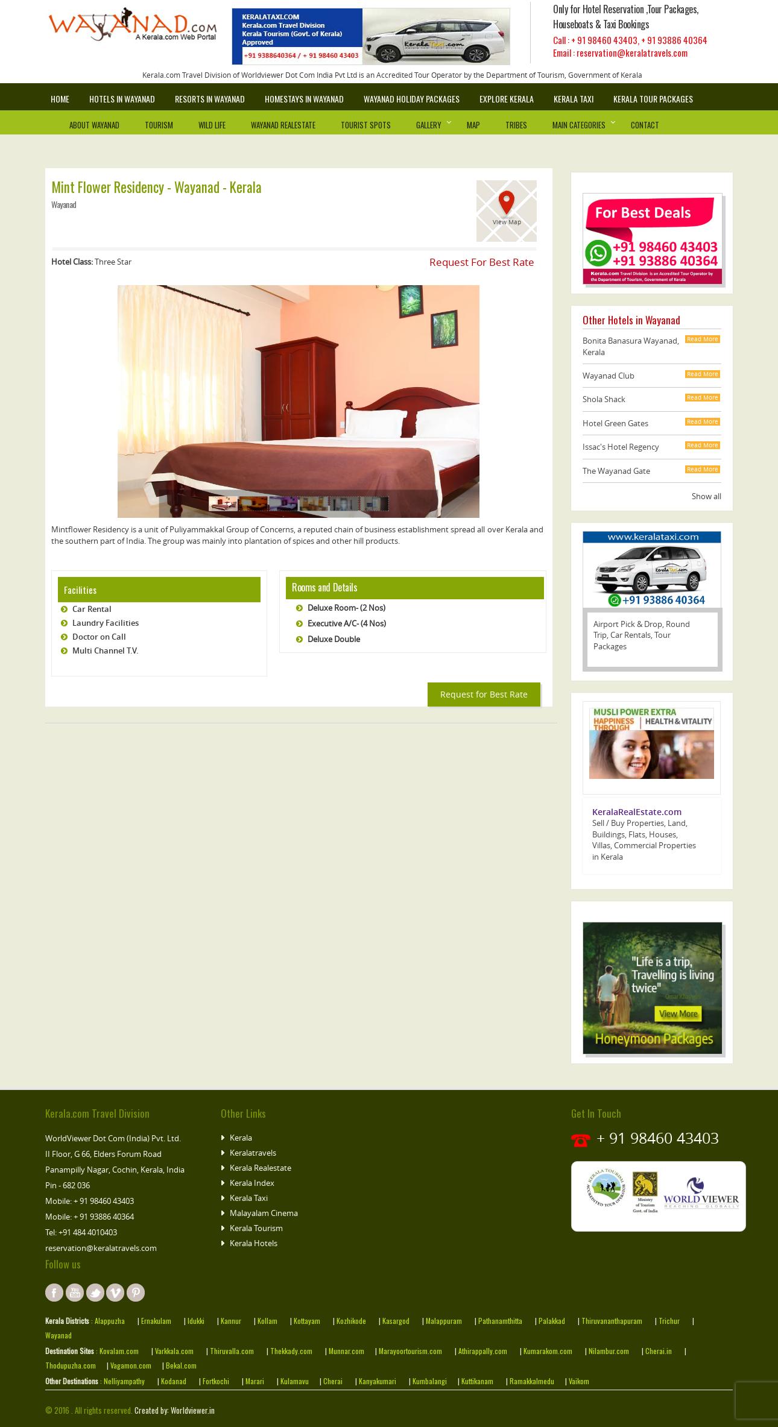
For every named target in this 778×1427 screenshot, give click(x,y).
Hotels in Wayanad (122, 98)
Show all (706, 496)
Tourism (159, 125)
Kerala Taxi (573, 98)
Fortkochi (217, 1381)
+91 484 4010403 (88, 1232)
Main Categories (579, 125)
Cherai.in (658, 1351)
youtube (75, 1293)
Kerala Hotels (253, 1243)
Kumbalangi (429, 1381)
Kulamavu (294, 1381)
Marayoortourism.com (411, 1351)
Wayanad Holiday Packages (412, 98)
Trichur (669, 1320)
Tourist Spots (366, 125)
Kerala (241, 1137)
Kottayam (308, 1320)
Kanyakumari (377, 1381)
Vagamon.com (130, 1365)
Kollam (268, 1320)
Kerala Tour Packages (653, 98)
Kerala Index (252, 1182)
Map (473, 125)
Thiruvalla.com (233, 1351)
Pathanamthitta (501, 1320)
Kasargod (396, 1320)
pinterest (136, 1293)
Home (60, 98)
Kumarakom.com (547, 1351)
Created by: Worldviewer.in (174, 1410)
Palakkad (552, 1320)
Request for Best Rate (484, 694)
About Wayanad (94, 125)
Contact (645, 125)
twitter (95, 1293)
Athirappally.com (482, 1351)
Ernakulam (157, 1320)
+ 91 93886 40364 (674, 39)
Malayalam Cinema (264, 1213)
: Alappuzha (107, 1320)
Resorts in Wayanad (210, 98)
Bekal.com (180, 1365)
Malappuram (443, 1320)
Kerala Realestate (260, 1167)
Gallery (428, 125)
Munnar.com (346, 1351)
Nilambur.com (610, 1351)
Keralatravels (253, 1152)
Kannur (230, 1320)
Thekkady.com (290, 1351)
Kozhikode (351, 1320)
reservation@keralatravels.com (101, 1248)
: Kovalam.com (116, 1351)
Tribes (516, 125)
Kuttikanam (476, 1381)
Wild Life (212, 125)
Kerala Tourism (256, 1228)
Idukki (197, 1320)
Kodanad (174, 1381)
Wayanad (58, 1335)
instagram (115, 1293)
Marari (254, 1381)
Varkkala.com (175, 1351)
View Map (507, 222)
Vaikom (578, 1381)
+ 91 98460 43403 (604, 39)
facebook (54, 1293)
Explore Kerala (506, 98)
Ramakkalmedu (532, 1381)
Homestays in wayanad (304, 98)
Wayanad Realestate (283, 125)
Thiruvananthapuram (611, 1320)
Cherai (333, 1381)
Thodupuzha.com (70, 1365)
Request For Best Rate (481, 262)
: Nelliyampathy (121, 1381)
